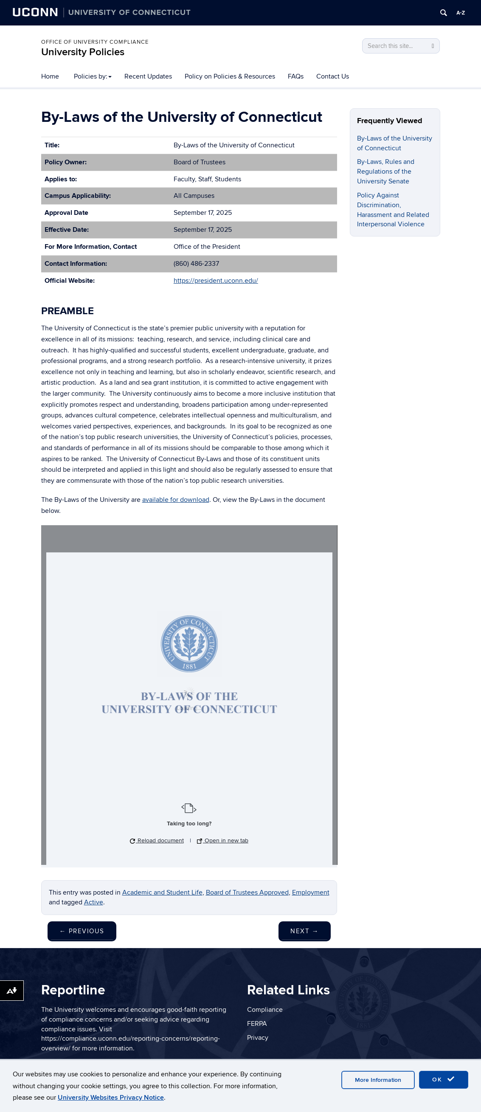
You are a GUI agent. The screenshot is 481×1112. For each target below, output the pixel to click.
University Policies (82, 52)
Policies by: (93, 76)
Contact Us (332, 76)
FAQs (296, 76)
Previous (81, 931)
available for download (175, 499)
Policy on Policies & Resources (230, 76)
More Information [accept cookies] (378, 1080)
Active (93, 902)
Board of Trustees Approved (247, 892)
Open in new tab (222, 840)
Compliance (265, 1009)
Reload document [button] (157, 840)
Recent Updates (148, 76)
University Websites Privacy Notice (111, 1097)
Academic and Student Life (162, 892)
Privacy (257, 1037)
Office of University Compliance (95, 42)
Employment (310, 892)
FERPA (257, 1023)
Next (304, 931)
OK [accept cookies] (443, 1079)
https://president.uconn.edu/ (216, 280)
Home (50, 76)
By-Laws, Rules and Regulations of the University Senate (385, 172)
